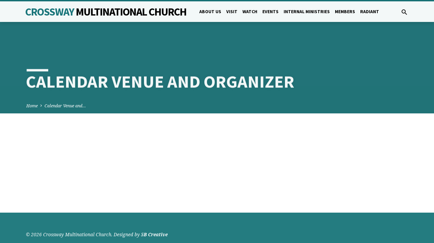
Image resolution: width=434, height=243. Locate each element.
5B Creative (154, 221)
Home (32, 84)
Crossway (105, 12)
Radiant (369, 12)
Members (345, 12)
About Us (210, 12)
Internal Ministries (307, 12)
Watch (249, 12)
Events (270, 12)
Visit (231, 12)
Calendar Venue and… (65, 84)
